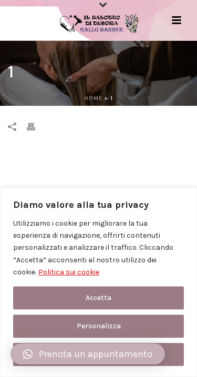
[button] (88, 353)
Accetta (98, 297)
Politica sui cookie (68, 272)
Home (93, 98)
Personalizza (99, 325)
